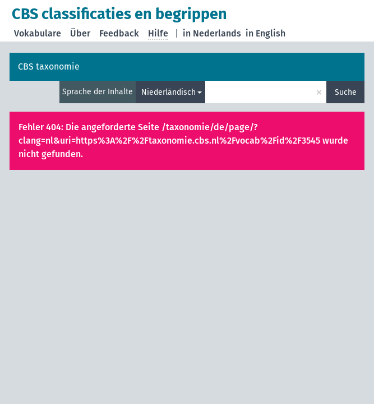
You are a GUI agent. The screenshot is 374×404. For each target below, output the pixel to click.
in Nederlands (212, 33)
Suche (346, 92)
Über (80, 33)
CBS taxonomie (49, 66)
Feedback (119, 33)
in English (265, 33)
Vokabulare (37, 33)
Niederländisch (168, 92)
